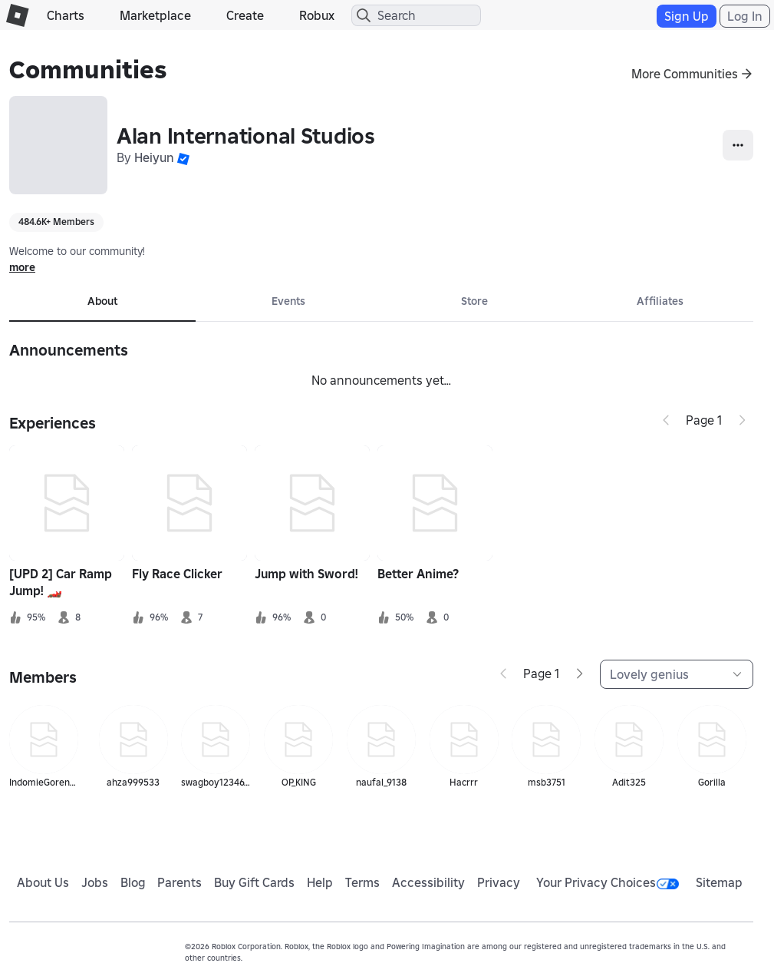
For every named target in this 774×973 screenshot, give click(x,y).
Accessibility (428, 882)
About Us (43, 882)
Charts (65, 15)
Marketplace (155, 15)
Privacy (498, 882)
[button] (183, 157)
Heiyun (154, 157)
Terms (362, 882)
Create (245, 15)
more (22, 267)
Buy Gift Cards (254, 882)
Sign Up (686, 16)
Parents (179, 882)
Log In (744, 16)
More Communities (684, 74)
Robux (316, 15)
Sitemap (719, 882)
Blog (133, 882)
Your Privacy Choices (607, 882)
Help (320, 882)
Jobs (94, 882)
